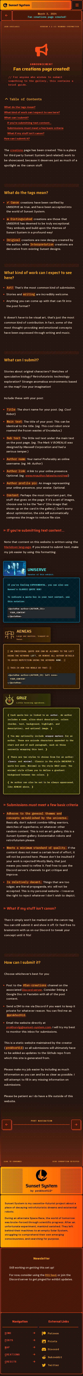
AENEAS (24, 631)
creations (16, 150)
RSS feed (50, 1276)
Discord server (32, 991)
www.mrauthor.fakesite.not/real (46, 476)
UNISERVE (37, 569)
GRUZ (22, 698)
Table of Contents (23, 99)
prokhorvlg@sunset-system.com (28, 1028)
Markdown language (17, 547)
